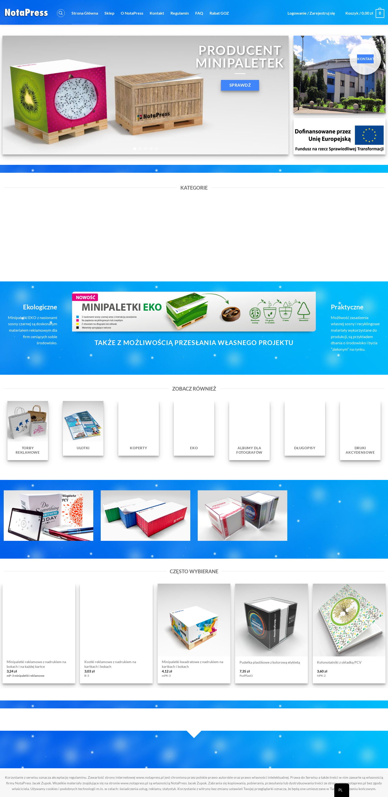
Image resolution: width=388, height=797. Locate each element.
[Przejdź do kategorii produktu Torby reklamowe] (27, 430)
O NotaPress (132, 13)
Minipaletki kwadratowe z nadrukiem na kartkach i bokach (192, 664)
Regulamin (179, 13)
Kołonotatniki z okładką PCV (339, 662)
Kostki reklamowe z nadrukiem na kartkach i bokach (110, 664)
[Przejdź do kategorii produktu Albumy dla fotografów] (249, 430)
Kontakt (157, 13)
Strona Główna (85, 13)
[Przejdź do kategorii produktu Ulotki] (83, 428)
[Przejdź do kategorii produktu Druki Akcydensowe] (360, 430)
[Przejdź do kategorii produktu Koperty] (138, 428)
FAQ (199, 13)
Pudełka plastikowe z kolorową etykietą (270, 662)
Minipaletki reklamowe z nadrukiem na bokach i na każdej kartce (36, 664)
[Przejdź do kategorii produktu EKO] (194, 428)
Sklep (109, 13)
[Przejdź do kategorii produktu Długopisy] (305, 428)
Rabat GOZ (219, 13)
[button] (61, 13)
